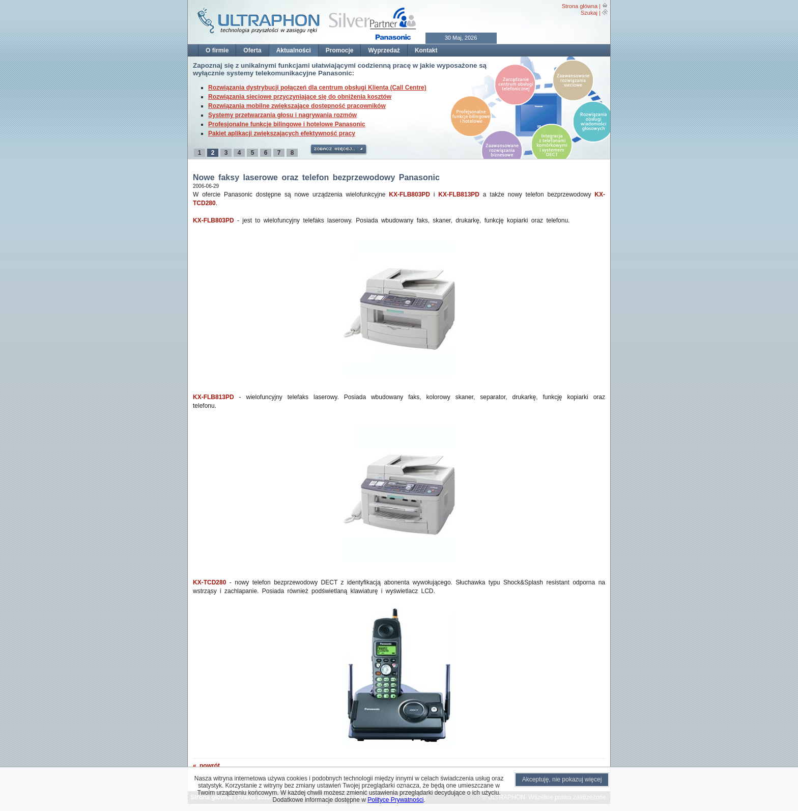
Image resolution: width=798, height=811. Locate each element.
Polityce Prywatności (395, 799)
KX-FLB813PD (458, 194)
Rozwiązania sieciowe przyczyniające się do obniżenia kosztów (299, 96)
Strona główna (579, 6)
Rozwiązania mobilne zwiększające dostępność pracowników (297, 105)
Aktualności (293, 50)
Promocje (340, 50)
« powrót (206, 765)
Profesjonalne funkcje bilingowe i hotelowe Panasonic (286, 124)
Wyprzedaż (384, 50)
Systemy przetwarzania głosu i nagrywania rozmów (282, 115)
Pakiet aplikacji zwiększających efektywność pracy (281, 133)
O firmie (217, 50)
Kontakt (426, 50)
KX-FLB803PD (409, 194)
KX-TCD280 (209, 582)
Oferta (252, 50)
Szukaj (589, 13)
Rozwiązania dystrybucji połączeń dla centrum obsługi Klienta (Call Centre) (317, 87)
